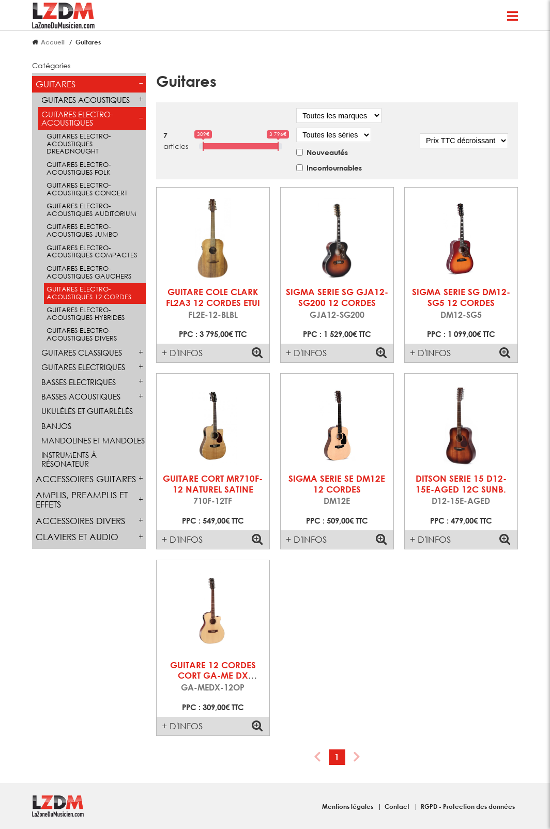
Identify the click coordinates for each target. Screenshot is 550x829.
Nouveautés (327, 152)
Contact (398, 806)
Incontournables (334, 167)
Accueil (53, 42)
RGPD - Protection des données (468, 806)
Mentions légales (348, 806)
